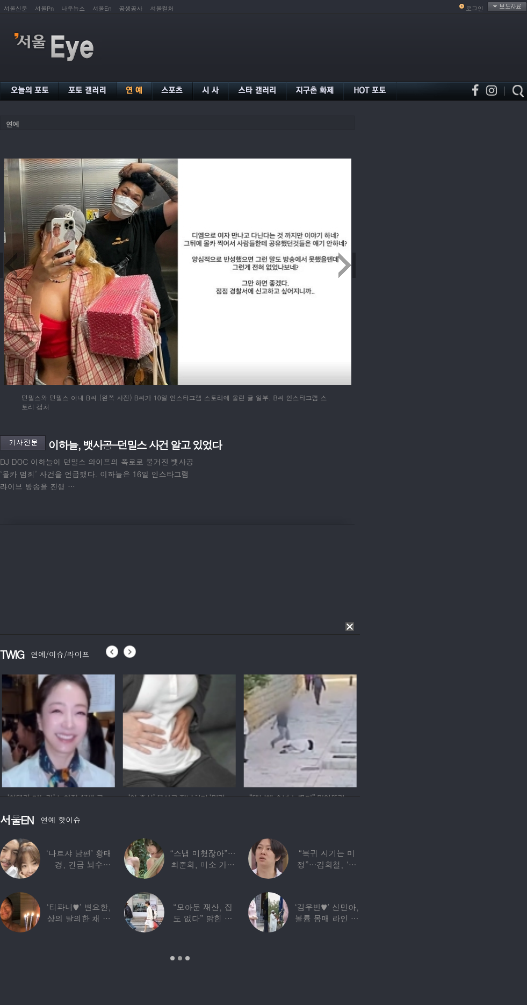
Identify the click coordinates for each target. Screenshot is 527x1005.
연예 (12, 124)
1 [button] (172, 958)
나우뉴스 (73, 8)
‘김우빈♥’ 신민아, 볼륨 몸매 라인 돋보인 (327, 918)
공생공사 (131, 8)
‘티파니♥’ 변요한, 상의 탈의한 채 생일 (79, 918)
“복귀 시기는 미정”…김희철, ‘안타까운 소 (326, 864)
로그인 (474, 8)
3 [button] (187, 958)
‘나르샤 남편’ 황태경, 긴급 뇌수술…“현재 (79, 864)
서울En (101, 8)
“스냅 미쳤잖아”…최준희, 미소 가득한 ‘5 (202, 864)
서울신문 (15, 8)
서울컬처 (162, 8)
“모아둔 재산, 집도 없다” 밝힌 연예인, (203, 918)
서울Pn (44, 8)
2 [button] (180, 958)
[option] (84, 729)
